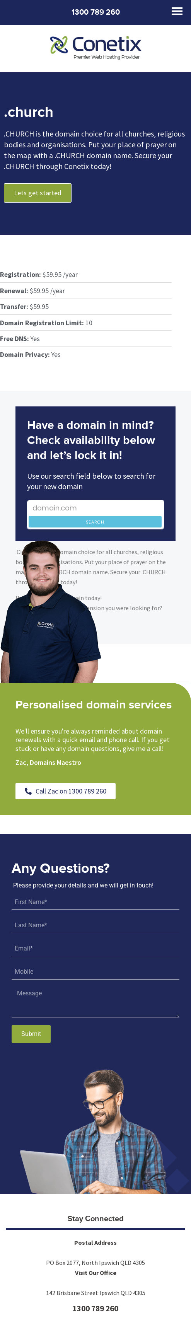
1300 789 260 (96, 12)
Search (95, 522)
